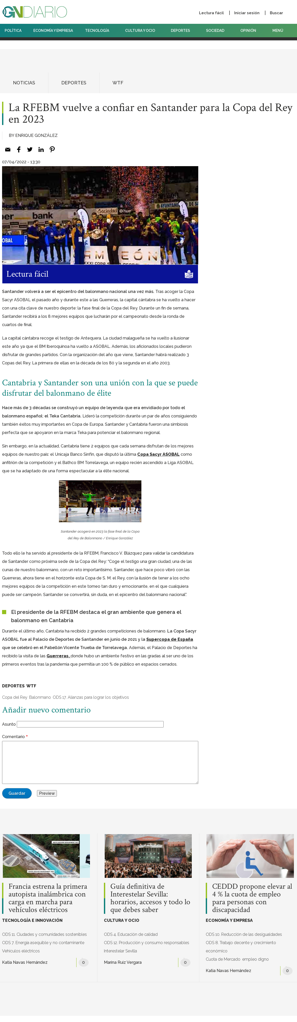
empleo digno (255, 959)
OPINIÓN (248, 30)
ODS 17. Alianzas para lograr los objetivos (91, 697)
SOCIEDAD (217, 30)
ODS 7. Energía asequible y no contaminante (43, 942)
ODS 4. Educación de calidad (131, 934)
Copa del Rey (14, 697)
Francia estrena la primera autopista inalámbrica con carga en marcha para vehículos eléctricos (48, 898)
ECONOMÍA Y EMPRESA (53, 30)
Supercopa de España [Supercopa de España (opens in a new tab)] (169, 639)
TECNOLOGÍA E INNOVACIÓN (32, 920)
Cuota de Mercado (223, 959)
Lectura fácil (211, 13)
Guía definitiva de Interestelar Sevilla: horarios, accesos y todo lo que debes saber (150, 898)
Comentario (13, 736)
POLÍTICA (13, 30)
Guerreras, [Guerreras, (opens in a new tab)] (59, 655)
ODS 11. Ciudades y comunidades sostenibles (44, 934)
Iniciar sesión (247, 13)
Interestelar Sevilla (120, 951)
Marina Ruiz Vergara (123, 962)
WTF (117, 82)
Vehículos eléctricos (21, 951)
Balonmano (40, 697)
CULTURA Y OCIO (142, 30)
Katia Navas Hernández (25, 962)
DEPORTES (182, 30)
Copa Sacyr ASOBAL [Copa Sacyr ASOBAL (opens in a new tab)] (158, 454)
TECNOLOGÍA (99, 30)
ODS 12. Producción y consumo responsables (146, 942)
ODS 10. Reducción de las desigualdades (244, 934)
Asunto (9, 724)
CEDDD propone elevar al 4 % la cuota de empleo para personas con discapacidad (252, 898)
